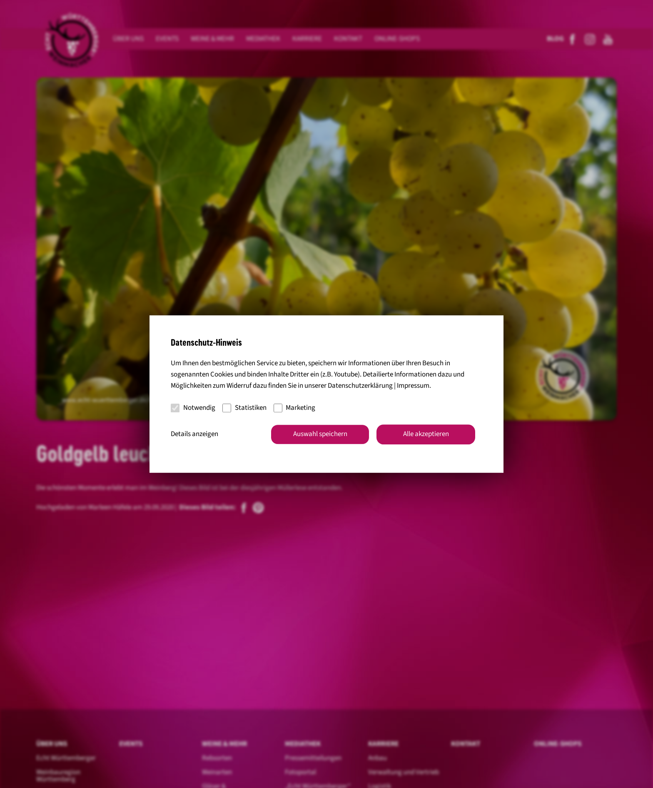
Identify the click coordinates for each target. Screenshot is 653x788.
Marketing (295, 408)
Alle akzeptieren (426, 434)
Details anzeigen (194, 434)
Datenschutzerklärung (360, 386)
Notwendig (193, 408)
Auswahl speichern (320, 434)
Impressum (413, 386)
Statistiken (244, 408)
